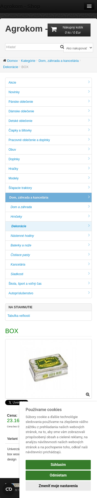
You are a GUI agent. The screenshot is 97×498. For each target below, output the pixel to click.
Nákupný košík (69, 30)
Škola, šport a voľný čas (49, 283)
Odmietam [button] (58, 475)
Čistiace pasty (50, 255)
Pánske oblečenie (49, 102)
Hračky (49, 169)
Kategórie (28, 61)
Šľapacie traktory (49, 188)
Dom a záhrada (50, 207)
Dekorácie (10, 67)
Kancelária (50, 264)
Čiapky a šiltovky (49, 130)
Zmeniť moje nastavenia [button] (58, 486)
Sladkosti (50, 274)
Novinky (49, 92)
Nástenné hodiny (50, 236)
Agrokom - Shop (20, 6)
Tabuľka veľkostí (19, 316)
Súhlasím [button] (58, 465)
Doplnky (49, 159)
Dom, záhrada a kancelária (59, 61)
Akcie (49, 82)
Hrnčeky (50, 216)
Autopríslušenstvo (49, 293)
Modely (49, 178)
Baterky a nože (50, 245)
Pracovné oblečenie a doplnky (49, 140)
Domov (12, 61)
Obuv (49, 149)
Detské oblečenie (49, 121)
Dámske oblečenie (49, 111)
